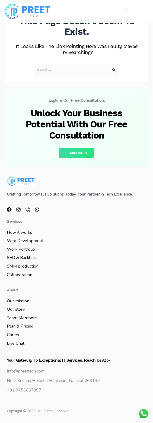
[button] (126, 7)
